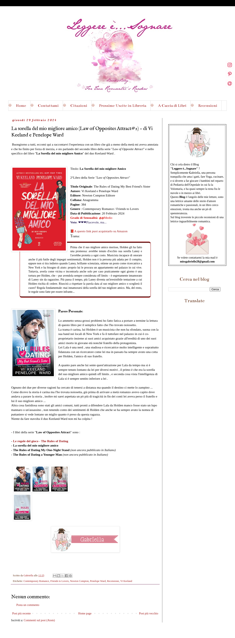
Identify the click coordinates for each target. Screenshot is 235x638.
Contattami (48, 105)
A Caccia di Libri (172, 105)
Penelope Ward (98, 581)
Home (21, 105)
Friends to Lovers (59, 581)
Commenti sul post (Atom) (39, 620)
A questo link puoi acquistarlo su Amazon (100, 231)
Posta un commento (27, 605)
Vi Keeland (126, 581)
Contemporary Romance (36, 581)
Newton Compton (79, 581)
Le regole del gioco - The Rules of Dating (40, 441)
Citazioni (78, 105)
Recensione (113, 581)
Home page (85, 613)
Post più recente (21, 613)
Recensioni (207, 105)
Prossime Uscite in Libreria (122, 105)
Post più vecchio (148, 613)
